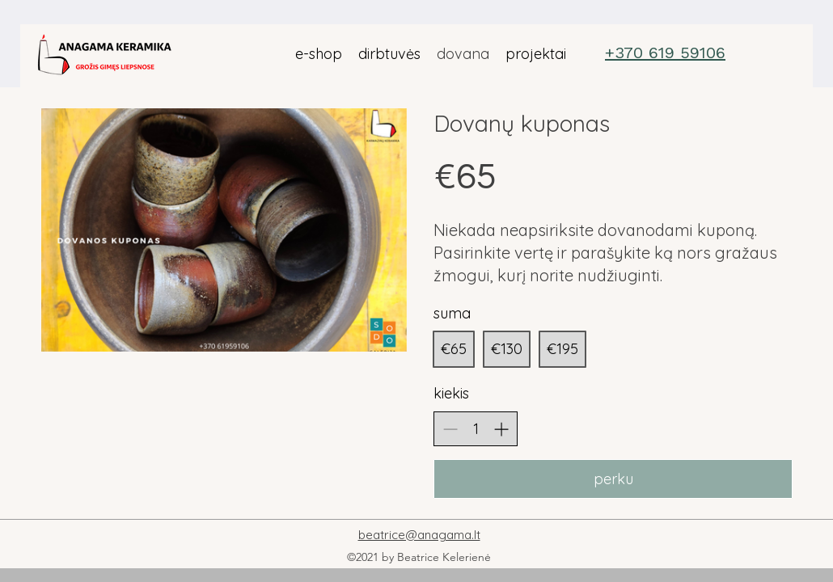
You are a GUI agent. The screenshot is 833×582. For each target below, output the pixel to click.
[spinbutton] (475, 429)
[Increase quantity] (501, 428)
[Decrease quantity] (450, 428)
